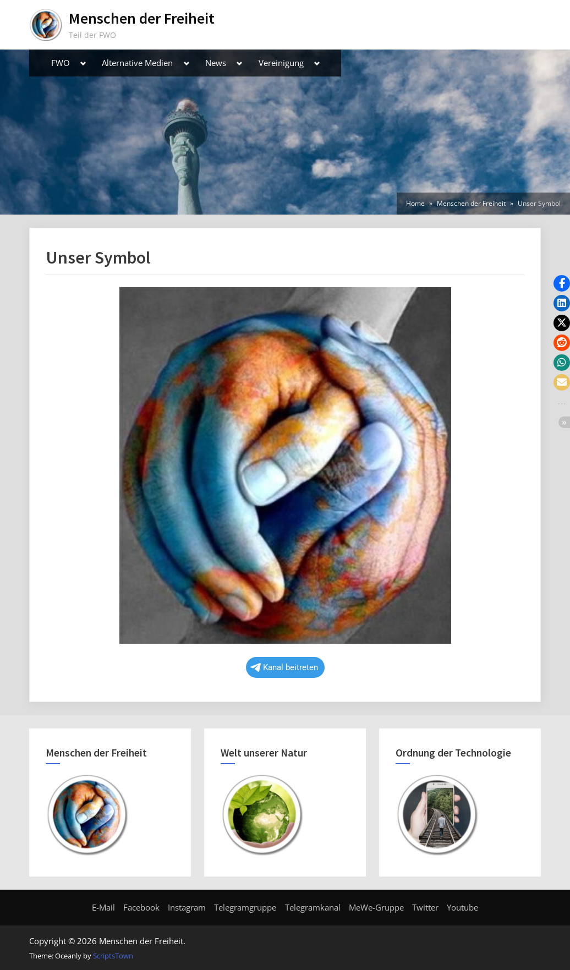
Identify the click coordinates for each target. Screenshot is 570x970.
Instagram (187, 907)
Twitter (425, 907)
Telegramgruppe (245, 907)
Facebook (141, 907)
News (215, 62)
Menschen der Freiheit (142, 18)
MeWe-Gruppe (376, 907)
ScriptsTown (113, 956)
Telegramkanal (313, 907)
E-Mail (103, 907)
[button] (561, 283)
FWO (60, 62)
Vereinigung (281, 62)
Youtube (462, 907)
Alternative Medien (137, 62)
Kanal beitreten (284, 667)
